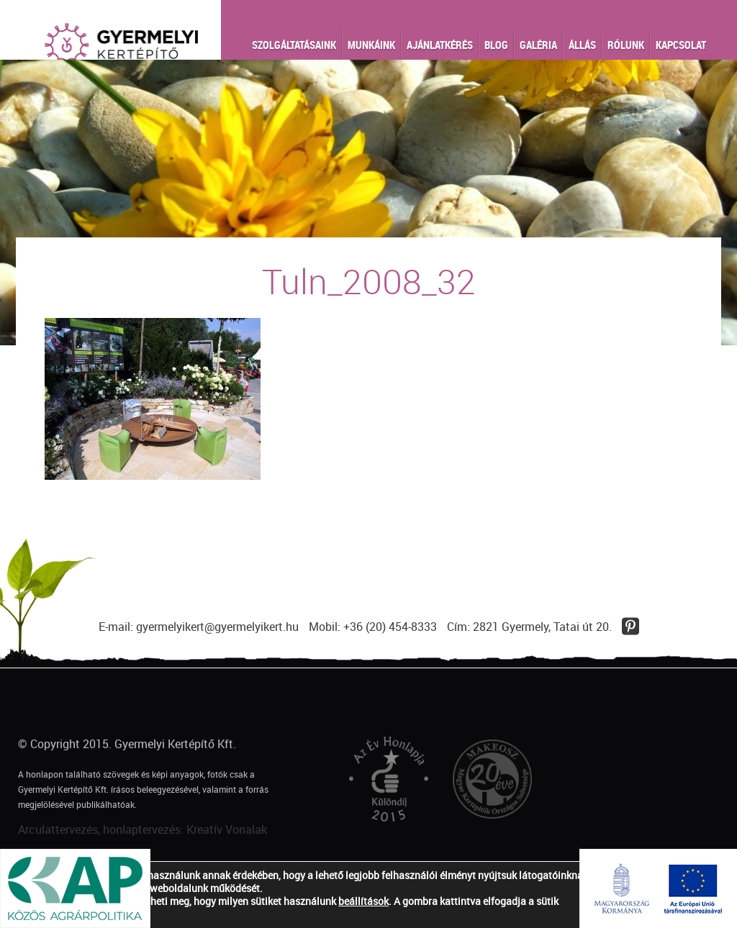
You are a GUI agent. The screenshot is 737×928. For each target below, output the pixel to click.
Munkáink (371, 44)
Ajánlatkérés (440, 44)
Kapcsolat (681, 44)
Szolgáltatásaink (294, 44)
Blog (496, 44)
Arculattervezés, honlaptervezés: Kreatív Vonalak (142, 829)
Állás (582, 44)
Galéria (538, 44)
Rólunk (625, 44)
